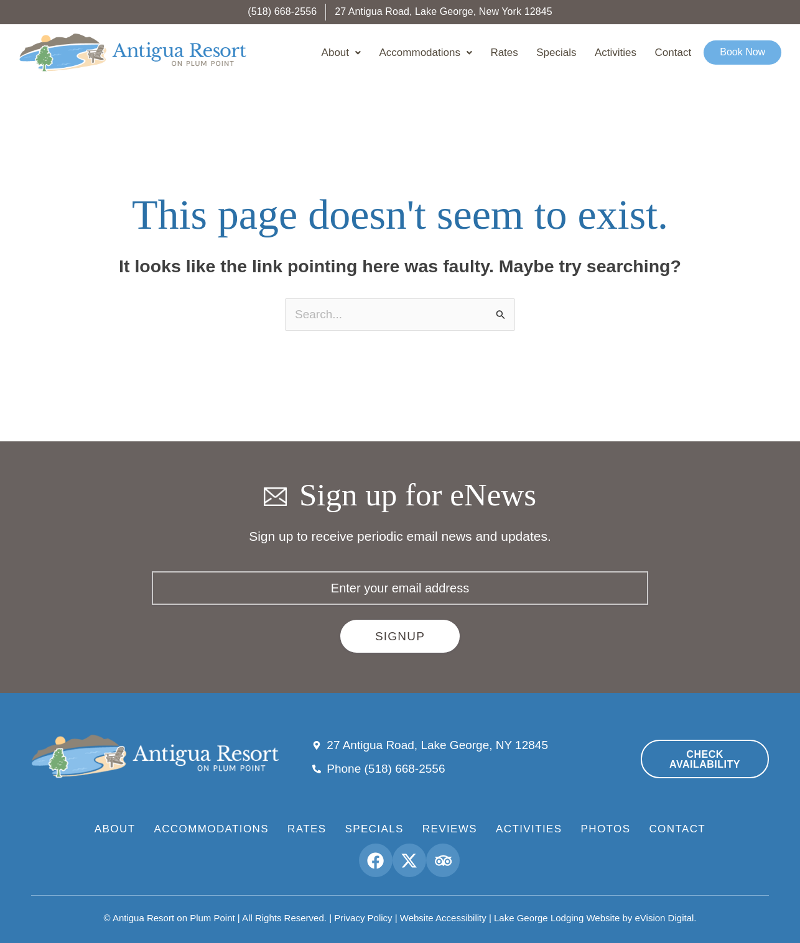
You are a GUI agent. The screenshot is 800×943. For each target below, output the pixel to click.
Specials (575, 52)
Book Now (743, 52)
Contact (678, 52)
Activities (627, 52)
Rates (529, 52)
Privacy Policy (363, 918)
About (379, 52)
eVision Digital (664, 918)
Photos (606, 829)
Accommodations (457, 52)
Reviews (449, 829)
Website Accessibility (443, 918)
